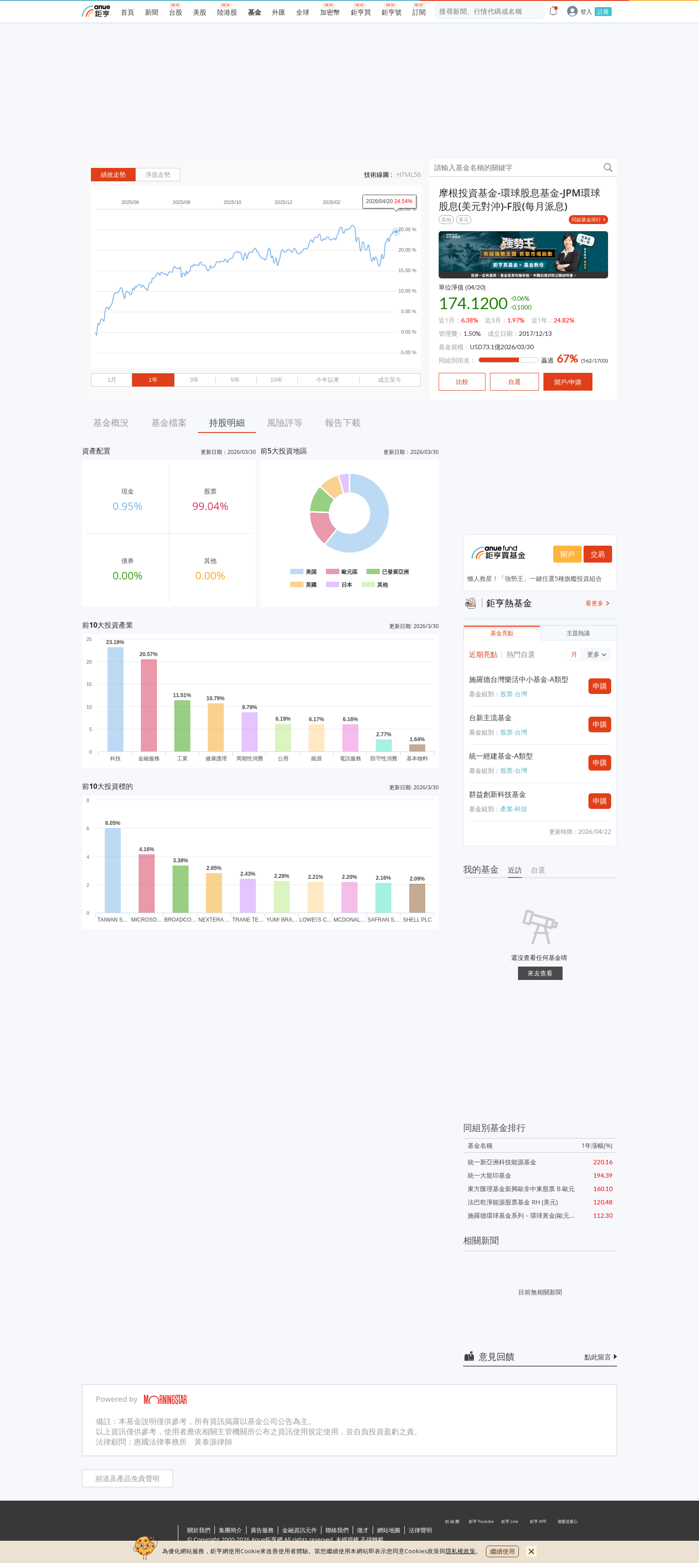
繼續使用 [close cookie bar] (502, 1551)
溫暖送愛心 (567, 1535)
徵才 (363, 1530)
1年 (152, 379)
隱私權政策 (460, 1551)
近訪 (515, 870)
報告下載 (343, 422)
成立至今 (389, 379)
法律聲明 (420, 1530)
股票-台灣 (513, 694)
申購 (600, 686)
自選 (538, 870)
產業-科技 (513, 808)
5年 (235, 379)
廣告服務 (262, 1530)
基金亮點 (502, 633)
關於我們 (198, 1530)
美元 (464, 219)
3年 (193, 379)
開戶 (567, 554)
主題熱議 (578, 633)
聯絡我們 (337, 1530)
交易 (598, 554)
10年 (276, 379)
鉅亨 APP (538, 1535)
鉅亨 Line (510, 1535)
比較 (462, 381)
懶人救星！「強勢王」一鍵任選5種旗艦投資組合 (534, 578)
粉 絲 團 (453, 1535)
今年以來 (327, 379)
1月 (111, 379)
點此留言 (597, 1356)
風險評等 (285, 422)
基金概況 (111, 422)
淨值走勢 (157, 174)
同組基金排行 (586, 219)
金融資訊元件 (299, 1530)
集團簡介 (230, 1530)
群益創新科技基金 (497, 794)
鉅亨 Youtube (481, 1535)
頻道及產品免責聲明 (127, 1478)
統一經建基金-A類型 (501, 756)
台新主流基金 (490, 717)
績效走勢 (113, 174)
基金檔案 (169, 422)
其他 (446, 219)
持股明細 (227, 422)
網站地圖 (388, 1530)
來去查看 (540, 973)
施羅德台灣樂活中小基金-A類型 (518, 679)
